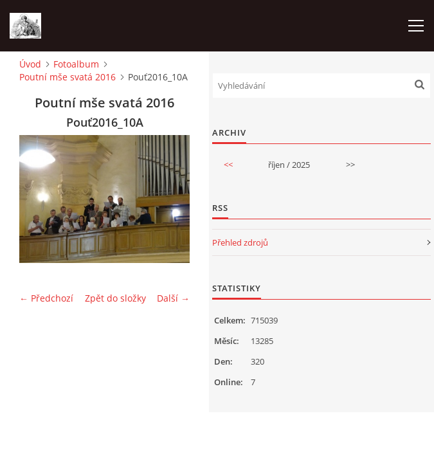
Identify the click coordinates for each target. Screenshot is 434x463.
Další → (173, 298)
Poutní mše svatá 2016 (67, 77)
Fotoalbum (76, 64)
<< (228, 164)
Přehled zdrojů (240, 242)
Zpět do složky (115, 298)
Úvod (30, 64)
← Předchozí (46, 298)
